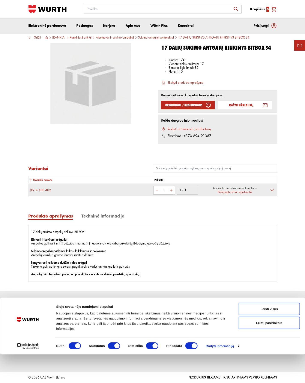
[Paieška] (163, 9)
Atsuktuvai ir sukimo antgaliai (115, 38)
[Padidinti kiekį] (171, 191)
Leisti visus (269, 337)
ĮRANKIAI (58, 38)
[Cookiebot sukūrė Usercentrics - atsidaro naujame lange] (28, 374)
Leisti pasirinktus (269, 351)
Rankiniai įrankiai (81, 38)
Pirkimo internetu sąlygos (141, 319)
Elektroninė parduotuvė (47, 27)
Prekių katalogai (189, 319)
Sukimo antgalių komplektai (156, 38)
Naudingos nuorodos (192, 326)
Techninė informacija (103, 217)
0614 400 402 (40, 191)
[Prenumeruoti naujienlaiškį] (272, 321)
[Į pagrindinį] (47, 9)
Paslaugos (88, 326)
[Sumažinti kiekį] (157, 191)
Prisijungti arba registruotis (235, 193)
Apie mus (88, 319)
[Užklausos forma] (299, 45)
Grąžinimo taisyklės (137, 326)
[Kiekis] (164, 191)
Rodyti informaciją (220, 374)
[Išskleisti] (272, 191)
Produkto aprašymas (50, 217)
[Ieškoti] (237, 9)
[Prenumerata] (242, 321)
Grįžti (34, 38)
